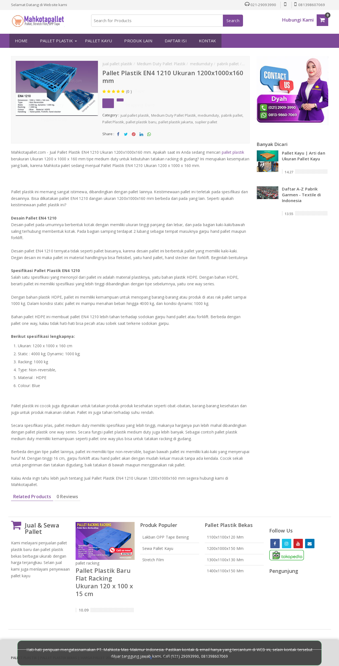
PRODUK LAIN (137, 40)
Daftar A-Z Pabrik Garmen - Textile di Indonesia (301, 194)
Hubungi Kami (298, 20)
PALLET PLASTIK (55, 40)
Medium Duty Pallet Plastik (173, 115)
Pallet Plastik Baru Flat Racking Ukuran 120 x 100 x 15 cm (104, 581)
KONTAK (206, 40)
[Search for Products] (167, 20)
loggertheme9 (164, 657)
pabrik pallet (231, 115)
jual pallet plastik (135, 115)
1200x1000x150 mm (225, 547)
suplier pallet (206, 121)
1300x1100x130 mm (225, 559)
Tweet (126, 135)
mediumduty (208, 115)
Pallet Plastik (113, 121)
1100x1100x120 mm (225, 536)
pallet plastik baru (141, 121)
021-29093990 (259, 4)
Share (118, 135)
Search (233, 20)
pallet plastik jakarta (175, 121)
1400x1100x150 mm (225, 570)
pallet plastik (233, 152)
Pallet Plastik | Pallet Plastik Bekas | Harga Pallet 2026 (62, 657)
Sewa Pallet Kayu (157, 547)
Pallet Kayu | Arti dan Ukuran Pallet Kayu (303, 155)
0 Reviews (67, 496)
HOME (20, 40)
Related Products (32, 496)
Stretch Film (153, 559)
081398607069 (309, 4)
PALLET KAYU (97, 40)
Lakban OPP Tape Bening (165, 536)
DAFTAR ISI (174, 40)
